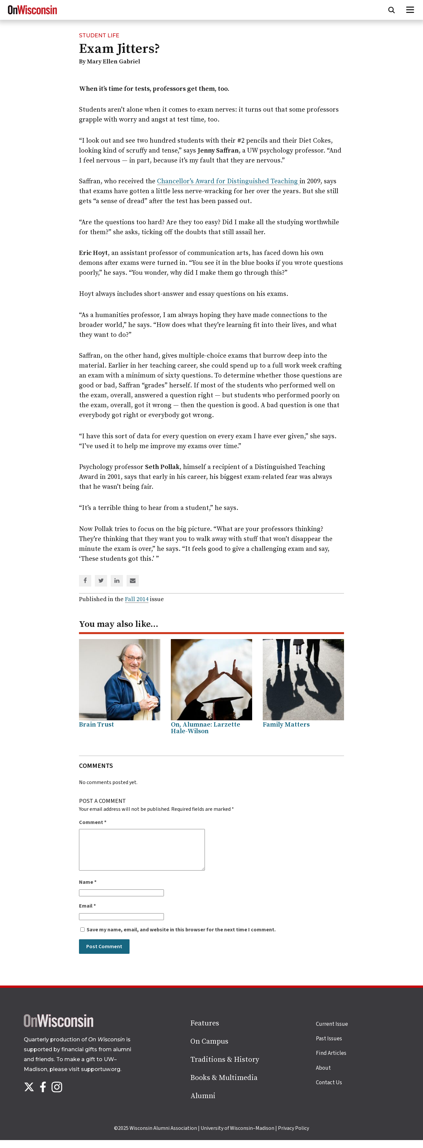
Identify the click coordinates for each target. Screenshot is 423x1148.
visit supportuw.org (94, 1077)
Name (87, 890)
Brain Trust (96, 725)
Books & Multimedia (223, 1085)
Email (87, 913)
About (323, 1076)
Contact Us (329, 1090)
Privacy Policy (293, 1136)
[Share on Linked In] (117, 581)
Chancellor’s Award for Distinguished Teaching (228, 181)
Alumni (202, 1103)
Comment (92, 822)
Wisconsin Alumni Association (163, 1136)
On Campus (209, 1049)
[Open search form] (391, 10)
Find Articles (331, 1061)
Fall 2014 (136, 599)
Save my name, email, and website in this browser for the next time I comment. (181, 937)
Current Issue (332, 1032)
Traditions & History (224, 1067)
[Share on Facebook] (85, 581)
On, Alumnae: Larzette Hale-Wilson (205, 728)
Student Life (99, 35)
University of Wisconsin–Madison (237, 1136)
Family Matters (286, 725)
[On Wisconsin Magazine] (32, 14)
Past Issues (329, 1047)
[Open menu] (410, 10)
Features (204, 1031)
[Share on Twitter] (101, 581)
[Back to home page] (58, 1033)
